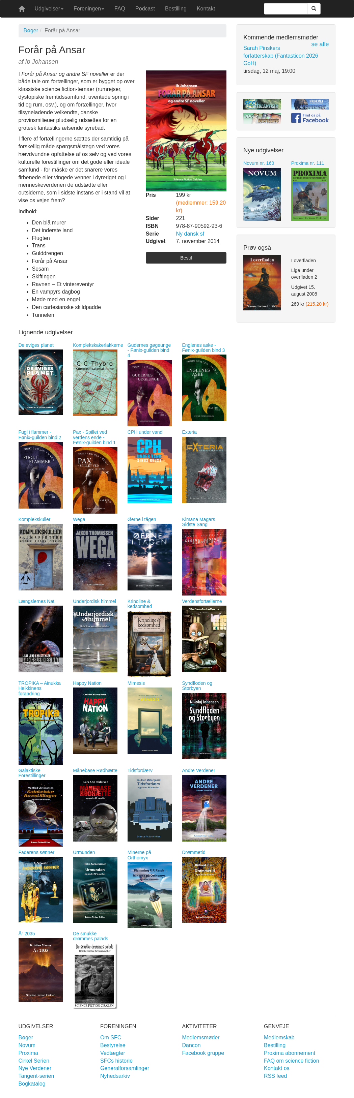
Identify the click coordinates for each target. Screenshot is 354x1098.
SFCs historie (116, 1061)
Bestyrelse (113, 1045)
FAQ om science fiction (291, 1061)
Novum (27, 1045)
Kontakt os (277, 1068)
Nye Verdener (35, 1068)
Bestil (186, 258)
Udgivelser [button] (49, 8)
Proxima (28, 1053)
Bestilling (176, 8)
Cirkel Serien (34, 1061)
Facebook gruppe (203, 1053)
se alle (320, 44)
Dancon (191, 1045)
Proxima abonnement (289, 1053)
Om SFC (110, 1037)
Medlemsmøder (201, 1037)
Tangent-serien (36, 1076)
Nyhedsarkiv (115, 1076)
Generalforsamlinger (124, 1068)
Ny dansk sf (190, 234)
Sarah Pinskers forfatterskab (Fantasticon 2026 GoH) (280, 55)
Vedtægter (112, 1053)
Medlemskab (279, 1037)
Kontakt (206, 8)
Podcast (145, 8)
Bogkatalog (32, 1084)
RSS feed (275, 1076)
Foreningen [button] (89, 8)
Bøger (31, 30)
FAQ (119, 8)
